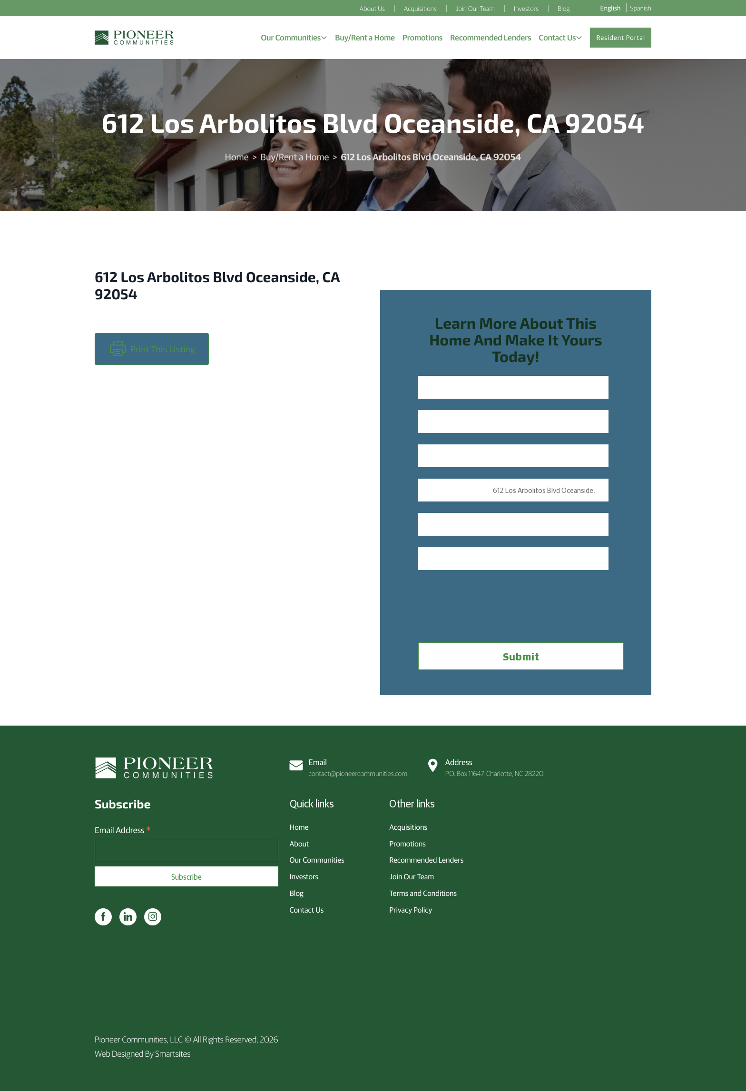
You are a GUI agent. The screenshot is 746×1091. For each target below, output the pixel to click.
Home (237, 157)
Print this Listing (152, 349)
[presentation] (490, 600)
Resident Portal (620, 37)
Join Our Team (411, 876)
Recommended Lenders (426, 860)
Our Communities (317, 860)
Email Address (123, 830)
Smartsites (172, 1053)
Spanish (640, 7)
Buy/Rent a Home (294, 157)
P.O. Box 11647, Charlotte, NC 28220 (484, 767)
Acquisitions (408, 827)
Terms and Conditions (423, 893)
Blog (297, 893)
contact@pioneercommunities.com (349, 767)
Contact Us (307, 909)
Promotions (407, 843)
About (299, 843)
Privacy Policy (410, 909)
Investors (304, 876)
